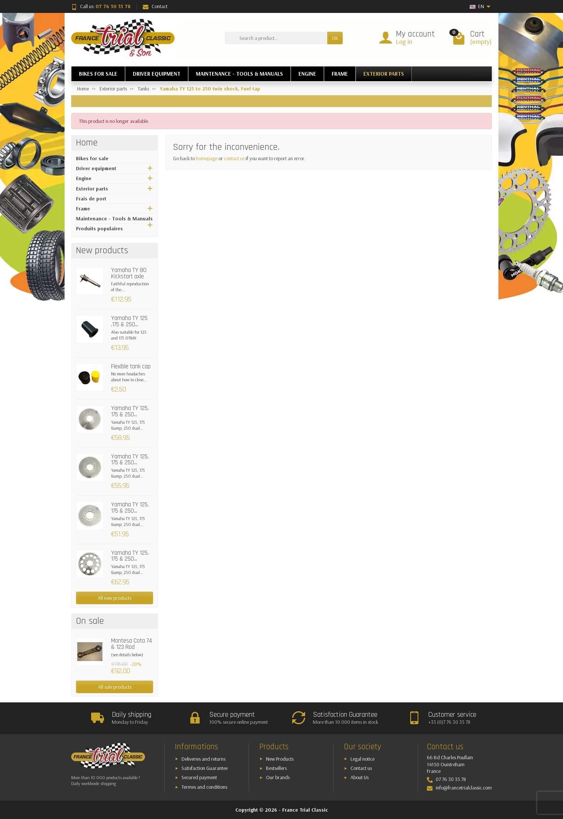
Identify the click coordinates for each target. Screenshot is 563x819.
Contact (155, 6)
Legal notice (362, 759)
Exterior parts (92, 188)
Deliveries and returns (203, 759)
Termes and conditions (204, 787)
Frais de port (91, 198)
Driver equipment (96, 168)
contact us (234, 158)
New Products (280, 759)
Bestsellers (276, 768)
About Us (359, 777)
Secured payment (199, 777)
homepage (206, 158)
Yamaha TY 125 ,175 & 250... (129, 321)
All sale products (114, 687)
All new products (114, 598)
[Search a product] (276, 38)
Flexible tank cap (131, 366)
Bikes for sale (92, 158)
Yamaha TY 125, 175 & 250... (130, 411)
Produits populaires (99, 228)
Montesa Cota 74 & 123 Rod (131, 644)
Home (87, 143)
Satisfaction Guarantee (205, 768)
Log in (404, 41)
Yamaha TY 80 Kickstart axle (128, 273)
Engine (83, 178)
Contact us (361, 768)
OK (335, 38)
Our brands (278, 777)
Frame (83, 208)
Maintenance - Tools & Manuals (114, 218)
